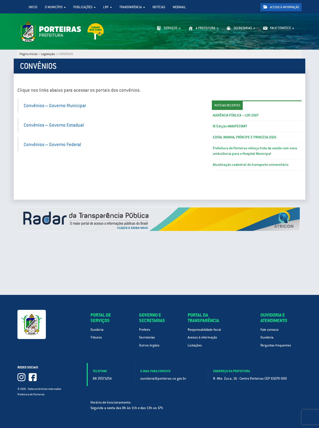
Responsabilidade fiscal (204, 330)
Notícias (159, 7)
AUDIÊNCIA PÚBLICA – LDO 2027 (236, 115)
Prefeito (144, 330)
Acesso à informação (281, 7)
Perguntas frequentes (275, 345)
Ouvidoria (96, 330)
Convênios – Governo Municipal (55, 105)
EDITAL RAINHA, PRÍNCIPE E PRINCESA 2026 (244, 137)
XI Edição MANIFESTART (230, 126)
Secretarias (147, 337)
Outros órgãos (149, 345)
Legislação (48, 54)
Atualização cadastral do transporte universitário (250, 164)
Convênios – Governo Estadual (54, 125)
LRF (107, 7)
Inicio (33, 7)
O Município (55, 7)
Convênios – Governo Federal (52, 144)
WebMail (179, 7)
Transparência (132, 7)
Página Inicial (28, 54)
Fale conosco (269, 330)
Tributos (96, 337)
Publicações (84, 7)
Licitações (195, 345)
